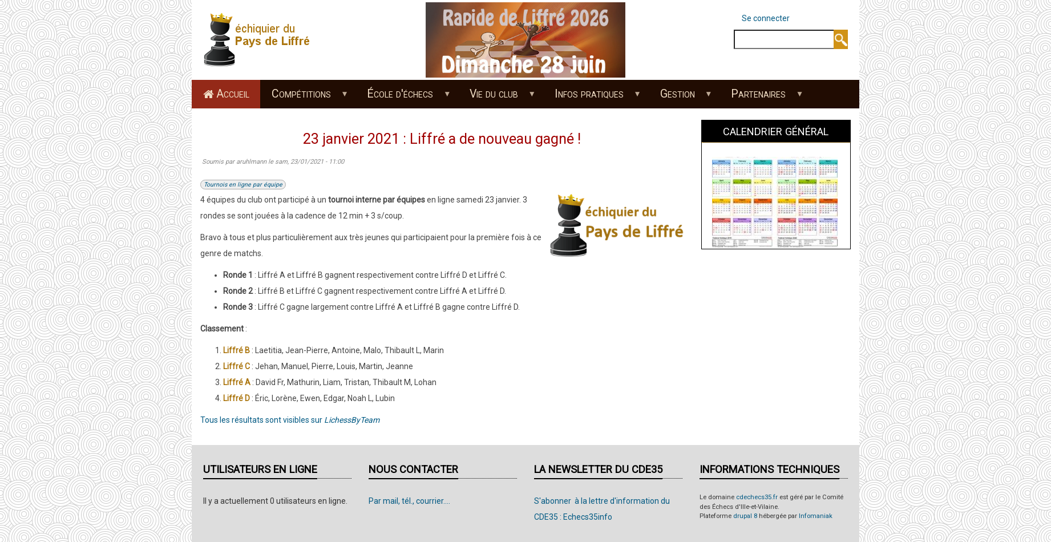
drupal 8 (745, 516)
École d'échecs (403, 97)
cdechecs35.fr (757, 497)
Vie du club (497, 97)
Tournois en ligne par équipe (243, 184)
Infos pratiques (591, 97)
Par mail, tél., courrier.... (409, 500)
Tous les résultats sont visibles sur (289, 419)
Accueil (232, 93)
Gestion (680, 97)
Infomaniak (815, 516)
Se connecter (766, 18)
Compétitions (303, 97)
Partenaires (761, 97)
